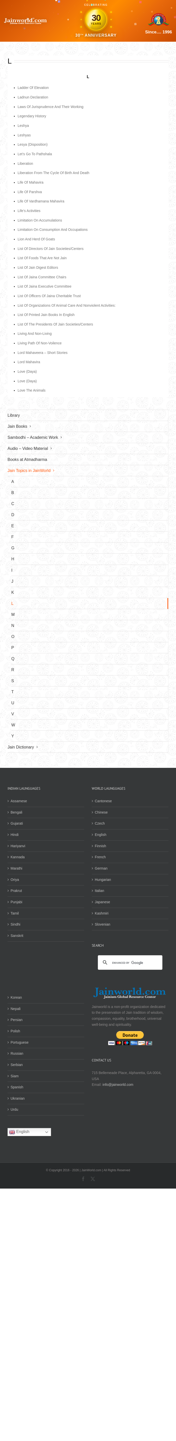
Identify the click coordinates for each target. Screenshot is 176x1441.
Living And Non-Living (35, 334)
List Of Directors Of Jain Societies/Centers (50, 249)
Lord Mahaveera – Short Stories (42, 353)
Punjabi (16, 902)
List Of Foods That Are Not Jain (42, 258)
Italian (99, 891)
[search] (129, 963)
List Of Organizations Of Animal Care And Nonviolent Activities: (67, 305)
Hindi (15, 835)
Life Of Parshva (30, 192)
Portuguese (20, 1042)
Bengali (16, 812)
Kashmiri (101, 913)
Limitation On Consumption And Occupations (53, 230)
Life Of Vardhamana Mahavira (41, 201)
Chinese (101, 812)
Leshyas (24, 135)
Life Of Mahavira (30, 182)
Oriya (15, 880)
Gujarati (17, 823)
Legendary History (32, 116)
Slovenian (102, 924)
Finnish (100, 846)
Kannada (18, 857)
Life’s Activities (29, 211)
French (100, 857)
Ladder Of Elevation (33, 88)
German (101, 868)
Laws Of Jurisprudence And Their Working (50, 107)
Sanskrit (17, 936)
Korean (16, 997)
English (100, 835)
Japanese (102, 902)
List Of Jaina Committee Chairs (42, 277)
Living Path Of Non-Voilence (40, 343)
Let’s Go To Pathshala (35, 154)
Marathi (16, 868)
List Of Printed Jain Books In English (46, 315)
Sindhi (15, 924)
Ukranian (18, 1098)
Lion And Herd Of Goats (36, 239)
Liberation (25, 164)
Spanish (17, 1087)
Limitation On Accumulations (40, 220)
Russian (17, 1053)
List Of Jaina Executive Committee (44, 286)
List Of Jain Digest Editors (38, 267)
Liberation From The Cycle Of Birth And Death (53, 173)
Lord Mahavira (29, 362)
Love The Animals (32, 390)
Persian (16, 1020)
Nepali (16, 1009)
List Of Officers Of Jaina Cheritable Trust (49, 296)
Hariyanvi (18, 846)
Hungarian (103, 880)
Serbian (17, 1065)
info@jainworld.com (118, 1085)
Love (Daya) (27, 371)
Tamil (15, 913)
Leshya (23, 126)
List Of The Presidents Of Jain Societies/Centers (55, 324)
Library (14, 415)
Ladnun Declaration (33, 97)
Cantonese (103, 801)
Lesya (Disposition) (33, 144)
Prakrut (16, 891)
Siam (15, 1076)
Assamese (19, 801)
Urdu (14, 1109)
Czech (100, 823)
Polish (15, 1031)
